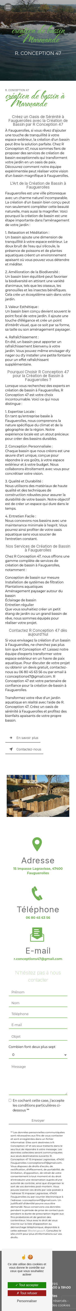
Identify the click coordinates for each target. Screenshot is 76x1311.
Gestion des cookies (54, 1305)
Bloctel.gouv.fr (36, 1225)
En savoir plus (22, 737)
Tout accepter (26, 1285)
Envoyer (38, 1115)
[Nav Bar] (8, 7)
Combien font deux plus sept (32, 1042)
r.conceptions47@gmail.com (38, 954)
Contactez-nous (24, 749)
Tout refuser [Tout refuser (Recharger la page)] (27, 1293)
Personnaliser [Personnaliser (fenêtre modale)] (27, 1301)
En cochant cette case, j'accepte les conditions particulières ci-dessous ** (38, 1100)
